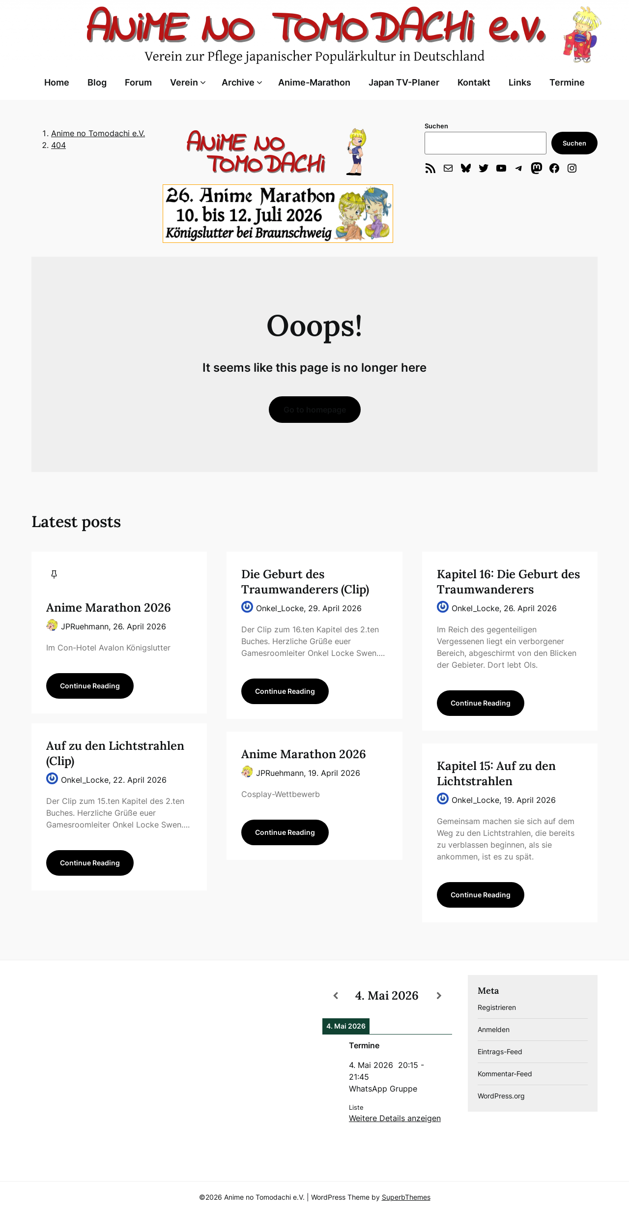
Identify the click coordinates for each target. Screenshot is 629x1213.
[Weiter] (439, 996)
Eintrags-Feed (500, 1051)
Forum (138, 82)
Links (520, 82)
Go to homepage (315, 409)
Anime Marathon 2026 (108, 607)
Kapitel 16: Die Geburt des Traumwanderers (508, 581)
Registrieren (497, 1007)
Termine (567, 82)
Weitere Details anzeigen (395, 1118)
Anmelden (494, 1029)
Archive (238, 82)
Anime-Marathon (314, 82)
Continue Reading (90, 685)
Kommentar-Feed (505, 1073)
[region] (277, 152)
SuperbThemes (406, 1197)
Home (56, 82)
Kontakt (473, 82)
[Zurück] (335, 996)
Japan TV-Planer (404, 82)
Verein (184, 82)
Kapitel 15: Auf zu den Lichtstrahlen (496, 773)
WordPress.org (501, 1096)
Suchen (436, 126)
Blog (97, 82)
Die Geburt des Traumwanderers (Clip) (305, 581)
